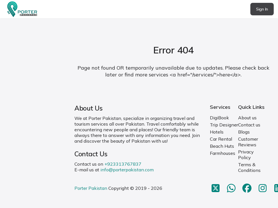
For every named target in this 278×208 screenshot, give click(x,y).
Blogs (244, 132)
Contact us (249, 125)
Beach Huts (222, 146)
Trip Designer (224, 125)
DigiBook (219, 117)
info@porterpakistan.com (127, 169)
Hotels (217, 132)
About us (247, 117)
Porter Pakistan (90, 188)
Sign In (262, 9)
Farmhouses (222, 153)
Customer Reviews (248, 141)
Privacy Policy (246, 154)
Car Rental (221, 139)
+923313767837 (122, 164)
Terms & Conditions (249, 167)
